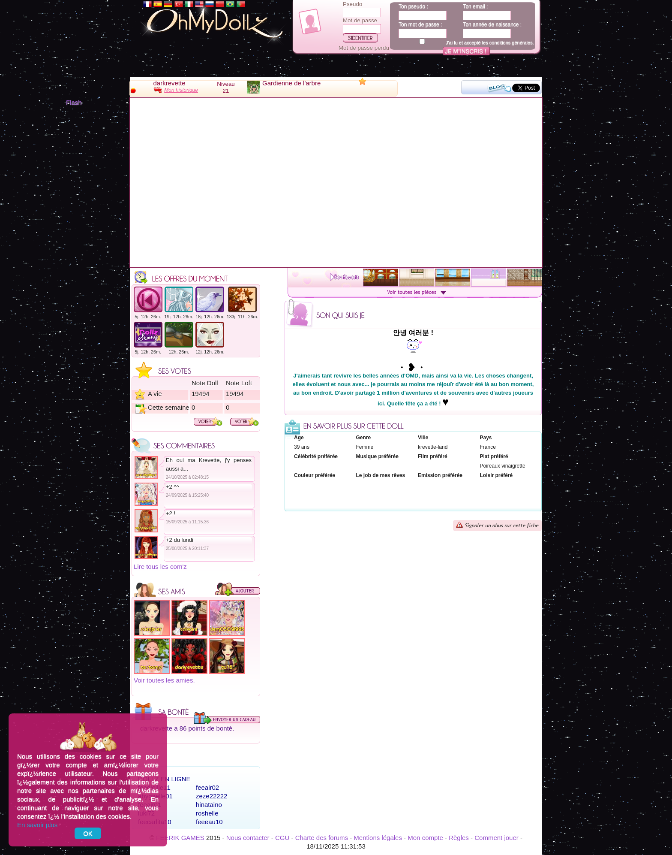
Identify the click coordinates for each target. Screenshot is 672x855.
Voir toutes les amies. (164, 680)
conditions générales (511, 42)
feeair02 (207, 787)
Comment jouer (496, 837)
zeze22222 (211, 796)
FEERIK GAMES (180, 837)
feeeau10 (209, 821)
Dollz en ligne (164, 778)
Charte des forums (321, 837)
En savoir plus (37, 824)
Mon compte (425, 837)
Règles (459, 837)
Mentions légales (378, 837)
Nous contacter (248, 837)
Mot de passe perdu (364, 48)
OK (88, 833)
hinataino (209, 804)
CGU (282, 837)
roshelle (207, 813)
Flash (74, 102)
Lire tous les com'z (160, 566)
